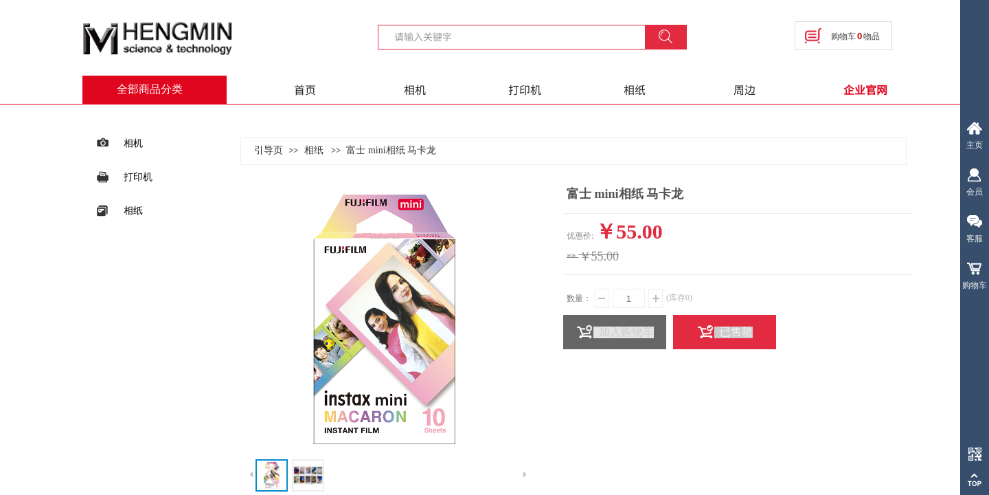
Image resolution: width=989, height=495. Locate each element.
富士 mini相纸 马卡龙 (391, 150)
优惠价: (580, 236)
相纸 (635, 89)
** (571, 257)
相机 (415, 89)
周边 (744, 89)
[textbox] (519, 36)
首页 (305, 89)
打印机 (524, 89)
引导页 (268, 150)
